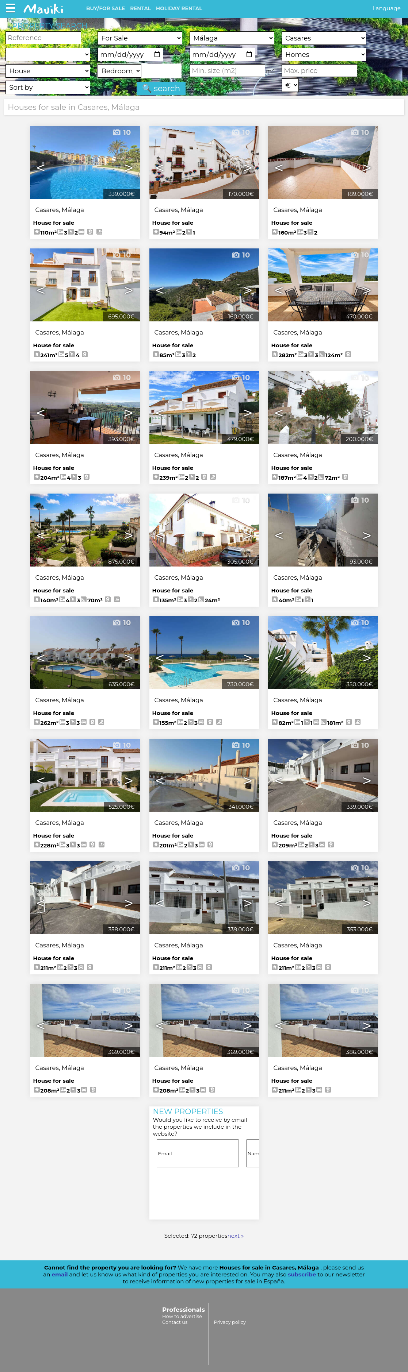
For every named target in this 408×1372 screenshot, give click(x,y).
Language (387, 8)
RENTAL (140, 8)
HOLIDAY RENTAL (179, 8)
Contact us (174, 1322)
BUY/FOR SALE (105, 8)
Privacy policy (229, 1322)
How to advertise (182, 1316)
